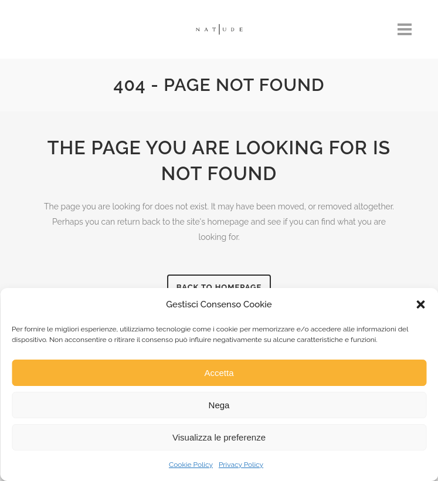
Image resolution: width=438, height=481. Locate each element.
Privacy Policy (241, 464)
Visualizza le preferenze (219, 437)
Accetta (218, 373)
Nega (219, 405)
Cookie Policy (191, 464)
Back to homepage (219, 287)
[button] (420, 304)
